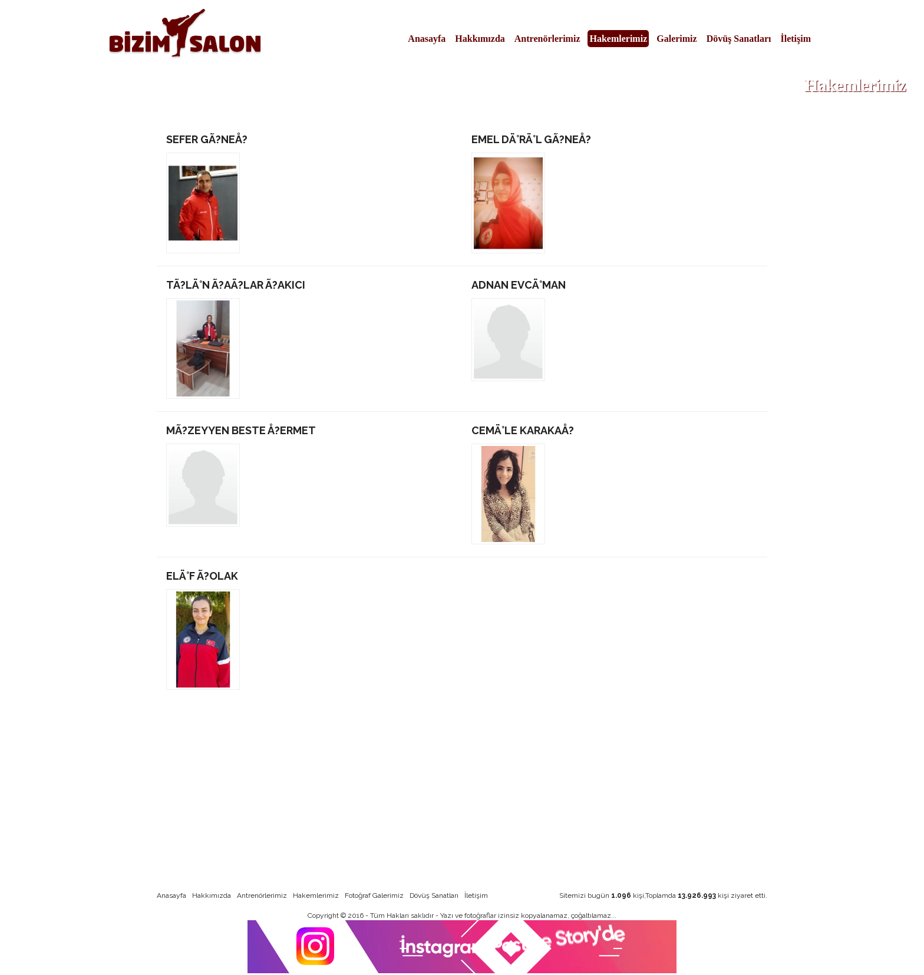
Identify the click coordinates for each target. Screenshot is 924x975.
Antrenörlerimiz (547, 39)
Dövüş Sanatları (739, 39)
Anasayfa (427, 39)
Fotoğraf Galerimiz (374, 895)
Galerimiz (676, 39)
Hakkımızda (479, 39)
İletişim (795, 39)
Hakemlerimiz (618, 39)
